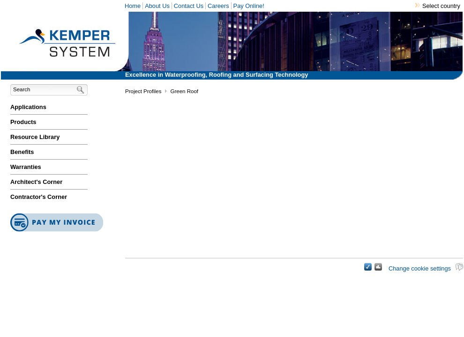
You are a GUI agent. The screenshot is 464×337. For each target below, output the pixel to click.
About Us (157, 5)
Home (133, 5)
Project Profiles (143, 91)
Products (23, 121)
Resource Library (35, 136)
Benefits (22, 151)
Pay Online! (248, 5)
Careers (218, 5)
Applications (28, 106)
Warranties (25, 166)
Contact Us (188, 5)
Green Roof (184, 91)
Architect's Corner (36, 181)
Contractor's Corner (38, 196)
